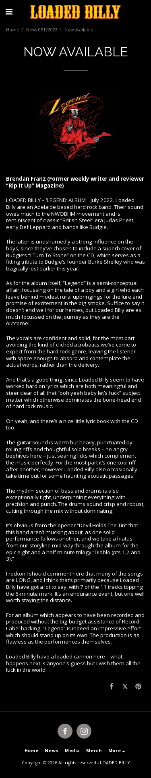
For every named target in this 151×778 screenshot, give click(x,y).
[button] (9, 11)
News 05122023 (42, 30)
